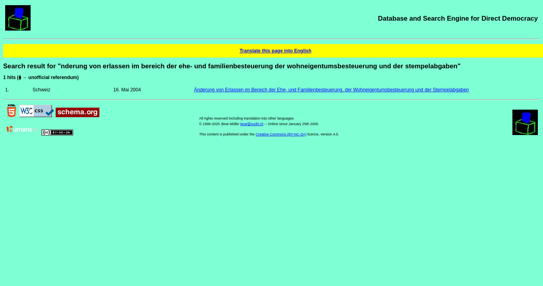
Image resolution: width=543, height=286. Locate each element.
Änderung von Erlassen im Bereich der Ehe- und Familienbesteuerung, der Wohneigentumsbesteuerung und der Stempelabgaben (331, 90)
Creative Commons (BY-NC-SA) (281, 134)
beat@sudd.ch (251, 124)
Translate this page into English (276, 51)
